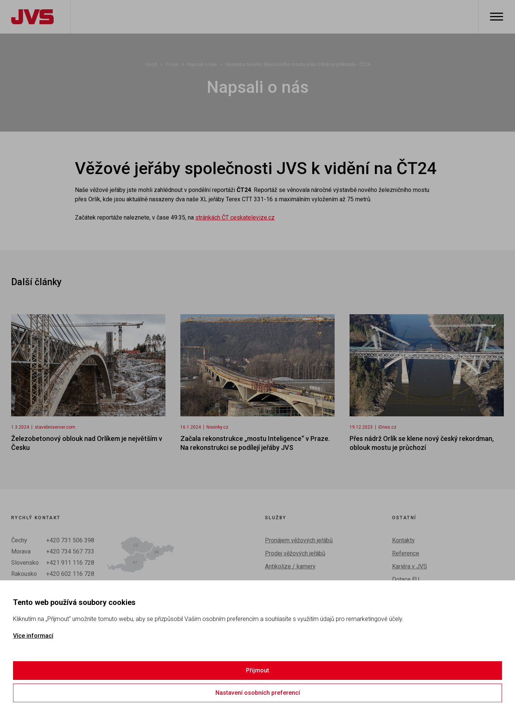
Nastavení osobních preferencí (257, 692)
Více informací (33, 635)
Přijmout (257, 670)
